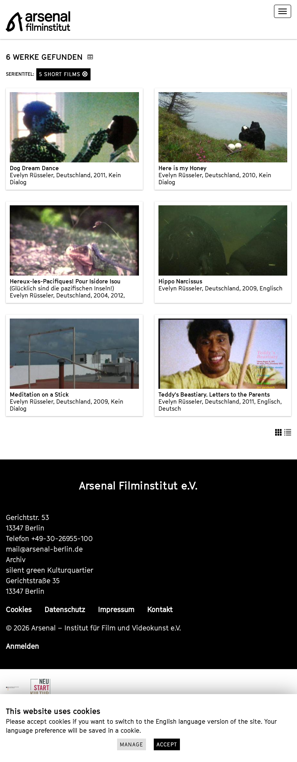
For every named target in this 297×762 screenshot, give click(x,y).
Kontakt (160, 609)
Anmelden (22, 646)
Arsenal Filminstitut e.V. (138, 485)
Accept (167, 744)
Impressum (116, 609)
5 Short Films (63, 74)
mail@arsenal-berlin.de (44, 549)
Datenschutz (64, 609)
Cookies (19, 609)
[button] (85, 74)
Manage (131, 744)
